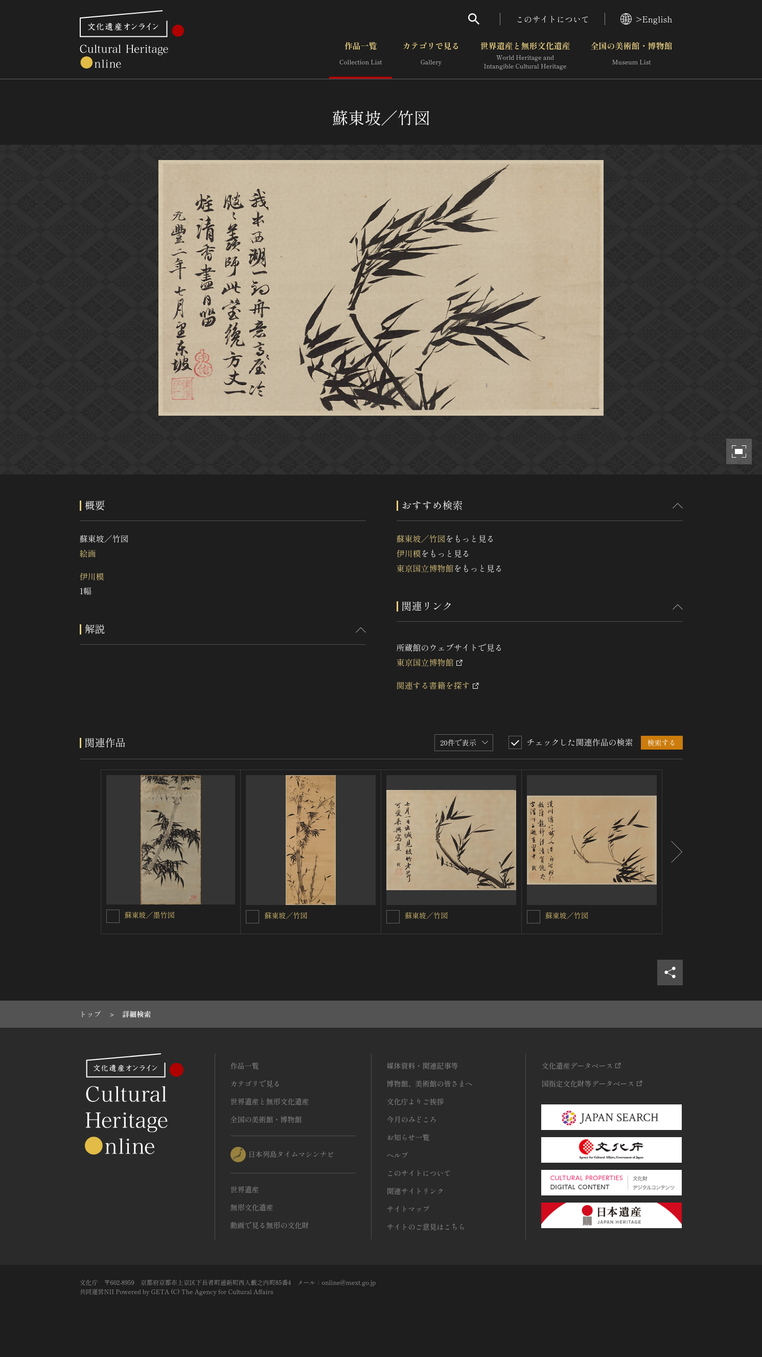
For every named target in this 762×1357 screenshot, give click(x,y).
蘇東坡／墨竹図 (150, 915)
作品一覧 (360, 55)
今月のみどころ (412, 1119)
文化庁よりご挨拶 (415, 1101)
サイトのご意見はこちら (426, 1227)
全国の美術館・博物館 (631, 55)
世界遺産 (244, 1189)
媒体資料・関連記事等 (422, 1065)
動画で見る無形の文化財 (269, 1225)
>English (646, 19)
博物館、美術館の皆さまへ (430, 1083)
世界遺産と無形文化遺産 (525, 55)
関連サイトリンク (415, 1191)
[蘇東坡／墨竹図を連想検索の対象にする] (113, 916)
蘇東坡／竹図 (421, 538)
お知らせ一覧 (408, 1137)
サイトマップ (408, 1209)
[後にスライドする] (672, 852)
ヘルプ (397, 1155)
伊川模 (92, 576)
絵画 (88, 553)
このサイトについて (552, 19)
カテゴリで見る (430, 55)
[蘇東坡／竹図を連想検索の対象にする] (252, 916)
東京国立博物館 (425, 568)
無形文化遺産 (251, 1207)
